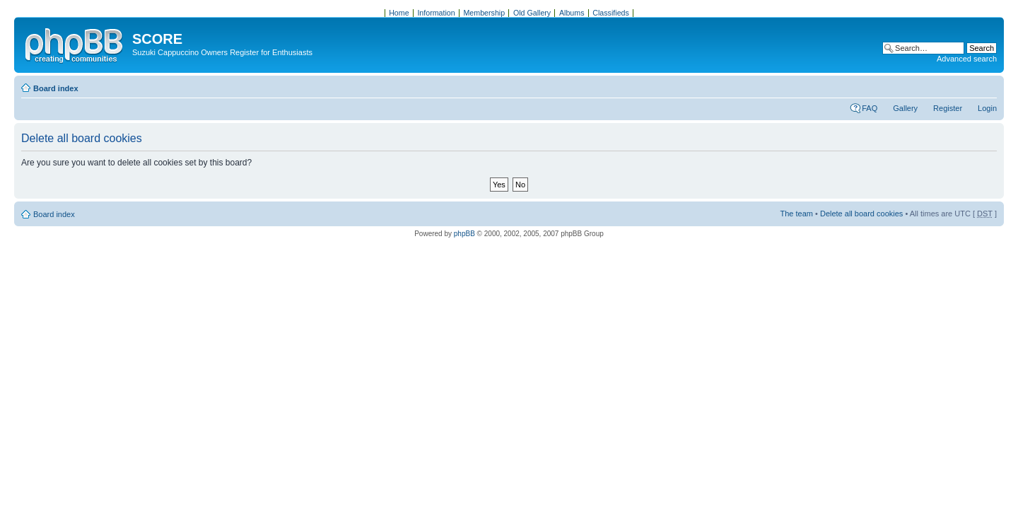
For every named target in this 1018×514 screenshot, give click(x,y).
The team (796, 213)
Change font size (986, 85)
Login (987, 108)
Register (947, 108)
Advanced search (967, 58)
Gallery (905, 108)
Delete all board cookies (861, 213)
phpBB (464, 234)
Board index (55, 88)
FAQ (869, 108)
